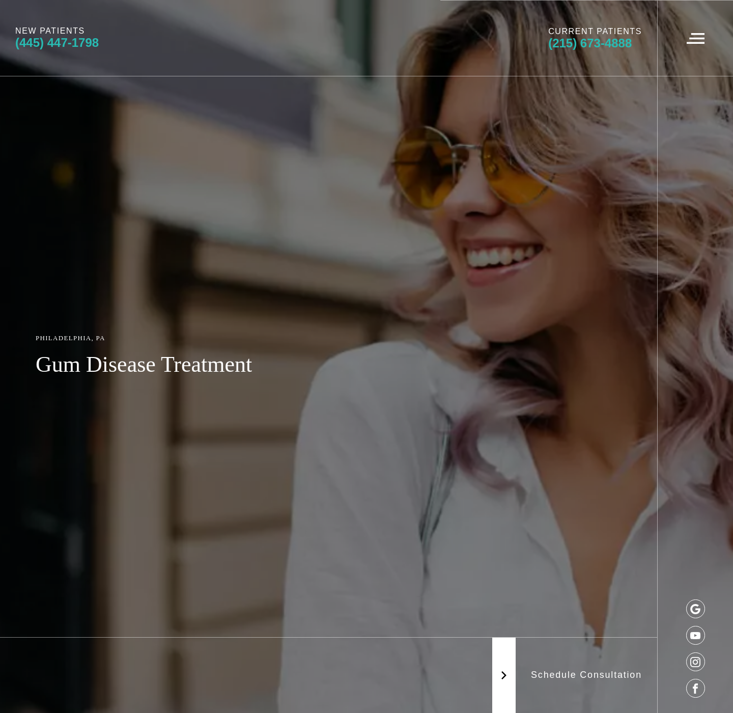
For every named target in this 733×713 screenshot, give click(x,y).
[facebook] (695, 688)
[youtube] (695, 635)
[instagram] (695, 661)
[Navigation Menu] (695, 38)
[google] (695, 608)
